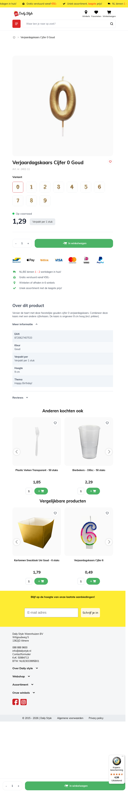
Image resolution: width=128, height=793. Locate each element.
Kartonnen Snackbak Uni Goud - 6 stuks (36, 560)
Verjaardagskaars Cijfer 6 (88, 560)
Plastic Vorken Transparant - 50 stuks (36, 470)
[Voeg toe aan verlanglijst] (110, 161)
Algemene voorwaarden (70, 718)
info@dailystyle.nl (21, 650)
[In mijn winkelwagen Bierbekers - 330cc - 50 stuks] (93, 491)
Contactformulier (21, 654)
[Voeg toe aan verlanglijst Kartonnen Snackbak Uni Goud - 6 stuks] (55, 513)
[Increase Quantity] (28, 243)
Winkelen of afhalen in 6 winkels (37, 282)
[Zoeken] (112, 24)
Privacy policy (96, 718)
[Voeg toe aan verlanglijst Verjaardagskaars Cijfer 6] (107, 513)
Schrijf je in (90, 613)
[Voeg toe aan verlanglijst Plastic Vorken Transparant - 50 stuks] (55, 423)
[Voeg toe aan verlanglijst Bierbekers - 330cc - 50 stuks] (107, 423)
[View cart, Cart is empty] (109, 14)
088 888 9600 (19, 647)
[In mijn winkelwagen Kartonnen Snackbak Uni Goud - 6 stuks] (41, 581)
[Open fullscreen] (62, 106)
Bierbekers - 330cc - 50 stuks (88, 470)
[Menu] (123, 757)
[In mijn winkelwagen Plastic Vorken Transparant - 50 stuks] (41, 491)
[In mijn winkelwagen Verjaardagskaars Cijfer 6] (93, 581)
